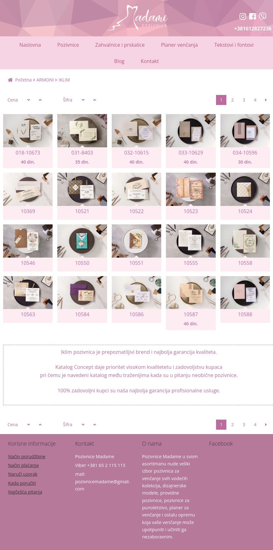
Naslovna (30, 44)
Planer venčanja (179, 44)
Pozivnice (68, 44)
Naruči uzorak (22, 474)
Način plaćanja (23, 465)
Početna (23, 80)
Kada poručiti (22, 483)
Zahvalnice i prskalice (120, 44)
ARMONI (45, 80)
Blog (119, 61)
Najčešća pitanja (25, 492)
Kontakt (150, 61)
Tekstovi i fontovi (234, 44)
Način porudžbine (26, 456)
